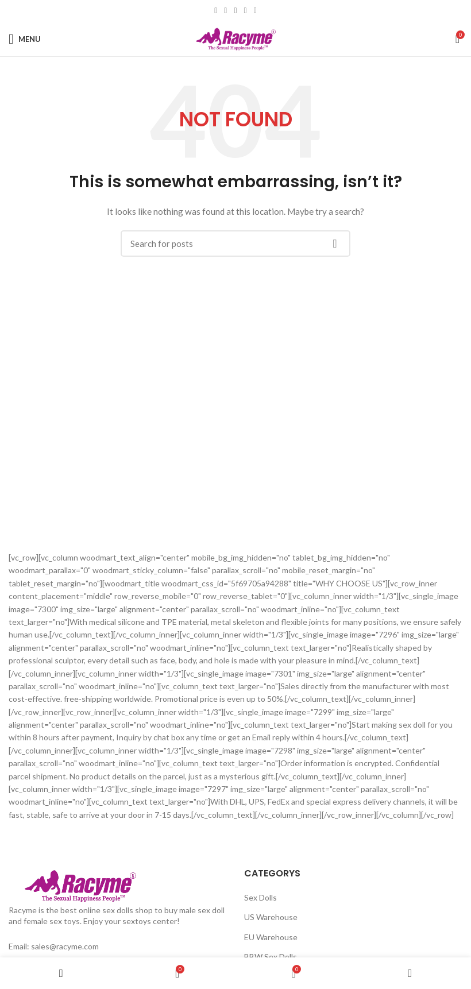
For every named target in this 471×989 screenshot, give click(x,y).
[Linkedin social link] (245, 10)
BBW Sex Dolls (270, 956)
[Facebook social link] (216, 10)
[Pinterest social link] (235, 10)
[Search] (235, 243)
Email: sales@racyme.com (54, 946)
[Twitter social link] (225, 10)
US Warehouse (271, 917)
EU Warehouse (271, 937)
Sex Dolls (260, 897)
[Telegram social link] (255, 10)
